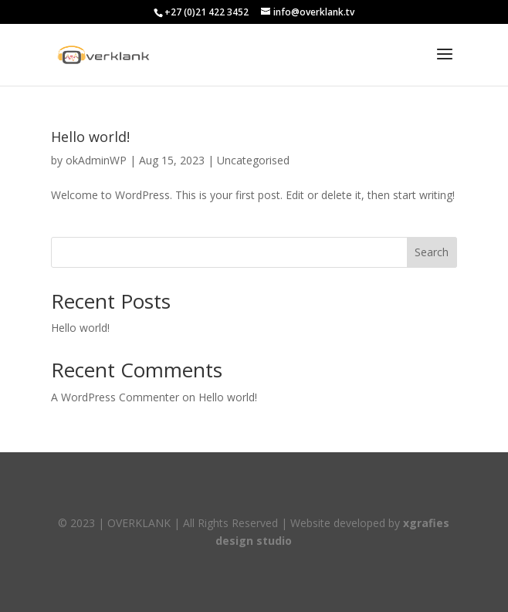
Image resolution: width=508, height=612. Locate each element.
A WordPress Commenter (115, 397)
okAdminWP (96, 160)
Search (432, 252)
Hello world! (90, 136)
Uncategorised (253, 160)
